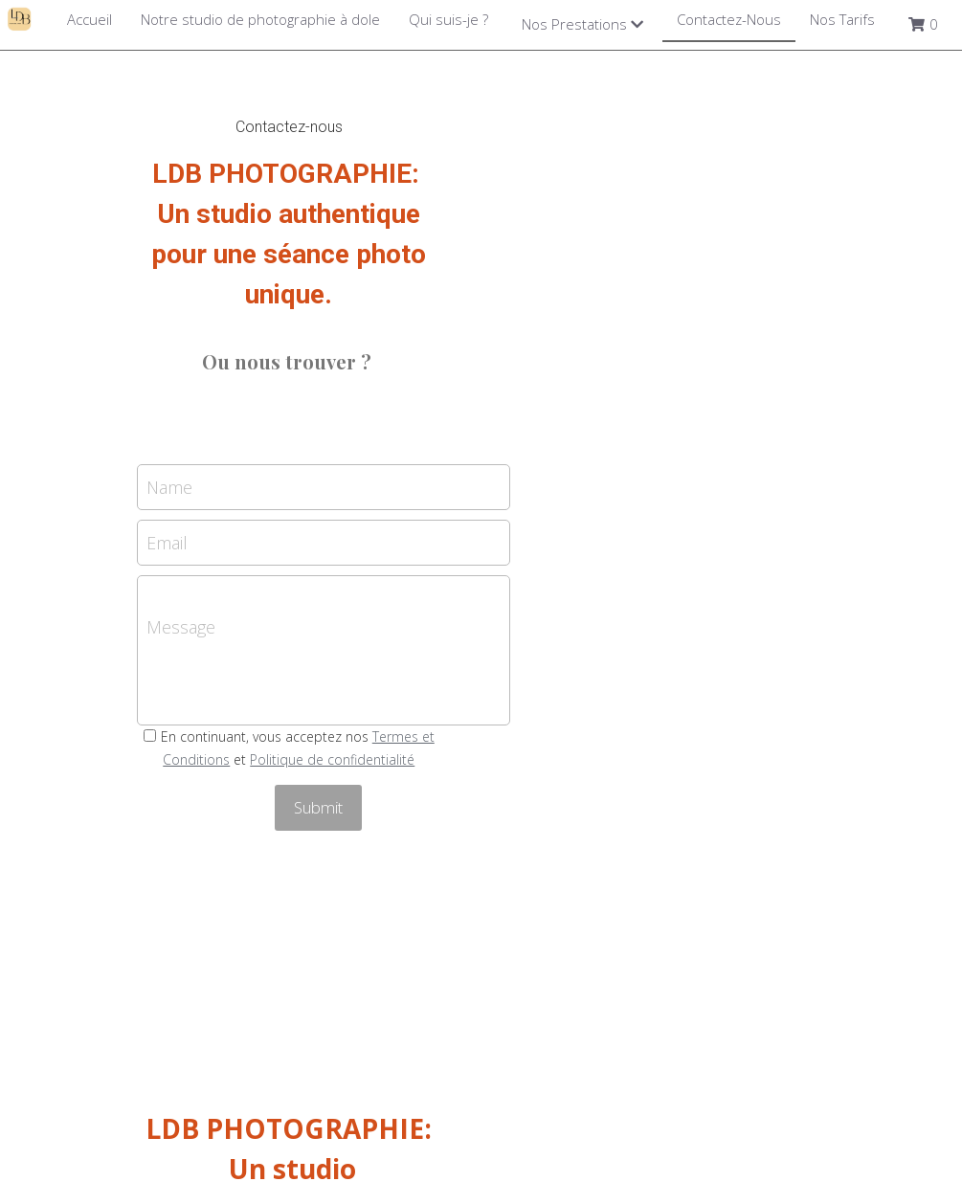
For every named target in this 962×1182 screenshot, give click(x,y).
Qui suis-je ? (448, 19)
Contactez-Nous (729, 19)
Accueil (89, 19)
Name (332, 406)
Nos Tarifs (842, 19)
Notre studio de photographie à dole (260, 19)
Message (343, 545)
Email (329, 462)
